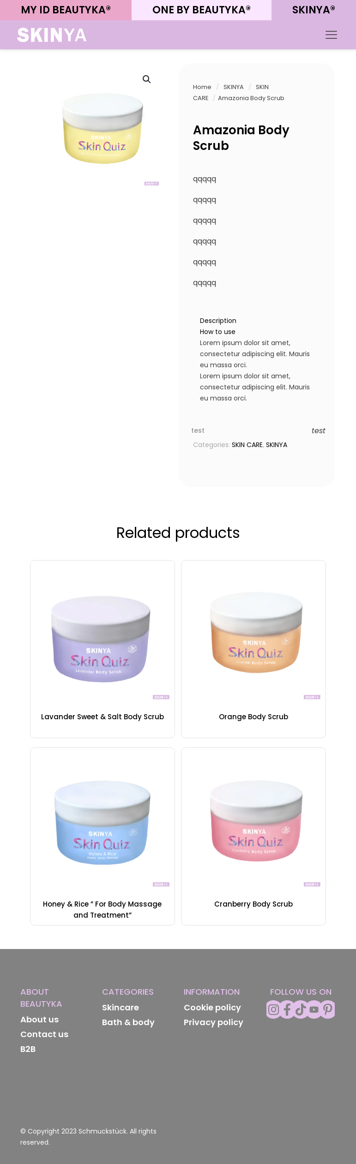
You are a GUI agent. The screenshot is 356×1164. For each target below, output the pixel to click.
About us (39, 1019)
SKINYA (233, 87)
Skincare (120, 1007)
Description (218, 320)
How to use (217, 331)
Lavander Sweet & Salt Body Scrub (102, 717)
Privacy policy (213, 1022)
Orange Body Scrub (253, 717)
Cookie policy (212, 1007)
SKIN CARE (247, 444)
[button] (147, 79)
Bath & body (128, 1022)
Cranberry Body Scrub (253, 904)
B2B (28, 1049)
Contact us (44, 1034)
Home (202, 87)
